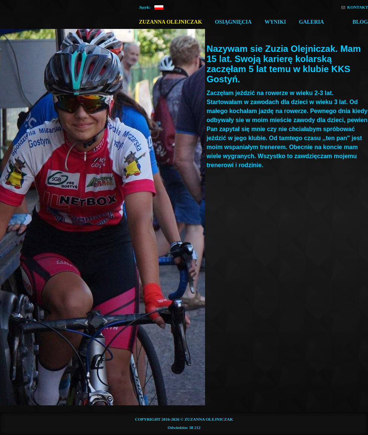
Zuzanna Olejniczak (170, 22)
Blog (360, 22)
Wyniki (275, 22)
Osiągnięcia (233, 22)
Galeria (311, 22)
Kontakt (357, 7)
